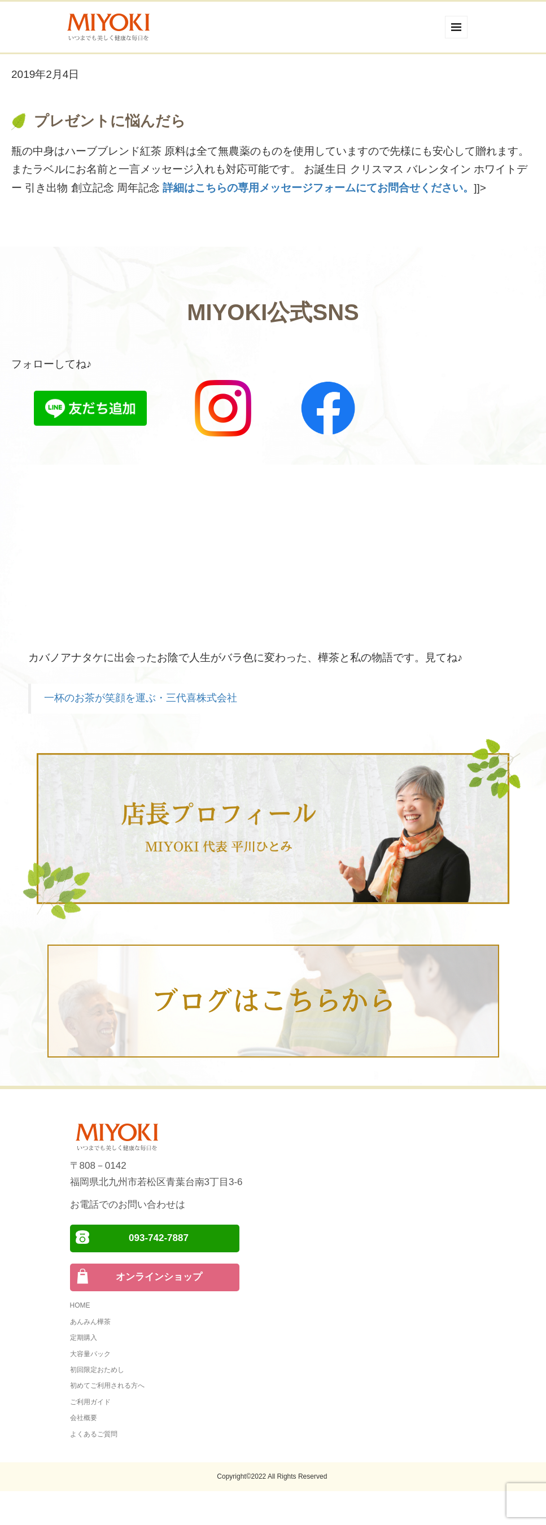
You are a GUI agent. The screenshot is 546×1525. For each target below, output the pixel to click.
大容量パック (90, 1354)
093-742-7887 (159, 1238)
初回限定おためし (97, 1370)
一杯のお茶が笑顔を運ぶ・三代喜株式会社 (140, 697)
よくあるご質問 (93, 1434)
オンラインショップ (159, 1276)
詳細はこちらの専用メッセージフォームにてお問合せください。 (318, 188)
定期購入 (83, 1338)
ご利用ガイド (90, 1402)
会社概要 (83, 1418)
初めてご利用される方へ (107, 1385)
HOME (80, 1305)
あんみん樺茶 (90, 1322)
